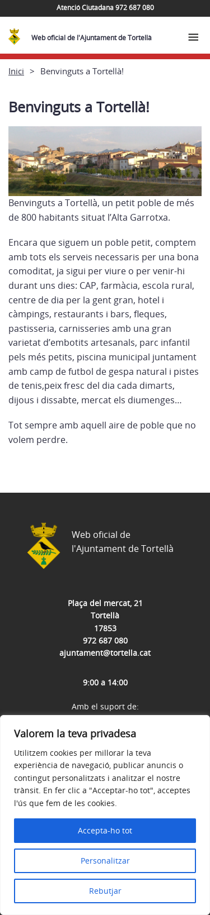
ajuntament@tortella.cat (105, 652)
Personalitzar (105, 860)
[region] (105, 815)
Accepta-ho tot (105, 830)
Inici (16, 71)
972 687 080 (105, 640)
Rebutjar (105, 890)
